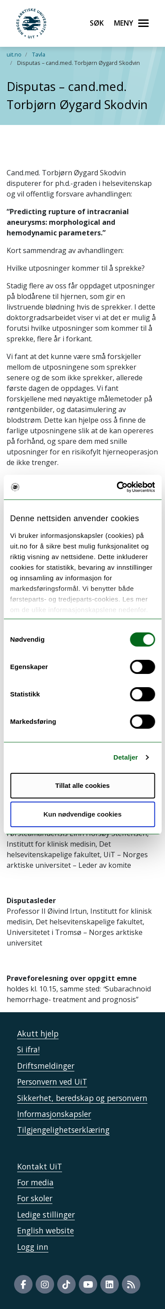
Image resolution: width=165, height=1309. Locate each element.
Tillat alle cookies (82, 785)
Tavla (38, 54)
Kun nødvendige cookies (83, 814)
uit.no (14, 54)
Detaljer (126, 757)
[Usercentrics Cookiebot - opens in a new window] (117, 487)
